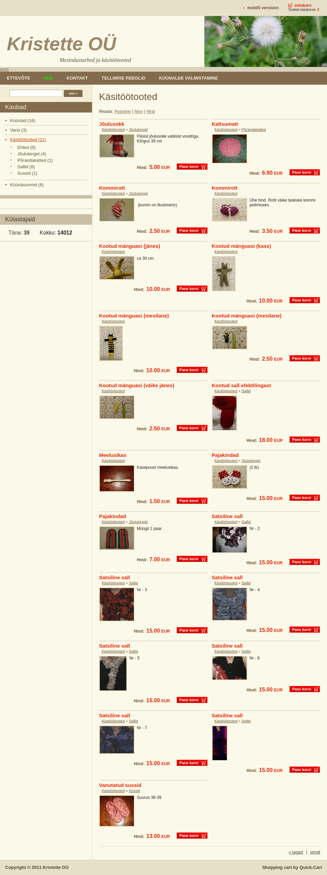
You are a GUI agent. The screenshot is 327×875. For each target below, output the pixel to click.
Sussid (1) (27, 173)
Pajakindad (225, 455)
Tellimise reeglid (123, 78)
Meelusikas (112, 455)
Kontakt (77, 78)
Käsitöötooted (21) (28, 139)
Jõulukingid (138, 129)
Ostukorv (303, 5)
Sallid (246, 391)
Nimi (139, 111)
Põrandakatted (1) (35, 160)
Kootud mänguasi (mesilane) (134, 316)
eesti (4, 69)
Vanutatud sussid (120, 785)
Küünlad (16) (22, 120)
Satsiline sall (227, 516)
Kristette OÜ (56, 867)
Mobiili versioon (263, 7)
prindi (315, 852)
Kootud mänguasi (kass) (241, 246)
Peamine (122, 111)
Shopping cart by (292, 867)
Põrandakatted (254, 129)
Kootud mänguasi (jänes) (129, 246)
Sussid (134, 791)
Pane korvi (189, 167)
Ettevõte (18, 78)
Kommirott (112, 188)
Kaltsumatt (225, 124)
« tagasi (296, 852)
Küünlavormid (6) (27, 184)
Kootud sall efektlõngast (241, 385)
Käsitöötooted (113, 129)
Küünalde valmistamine (188, 78)
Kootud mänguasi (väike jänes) (136, 385)
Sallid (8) (26, 166)
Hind (150, 111)
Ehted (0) (26, 147)
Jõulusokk (111, 124)
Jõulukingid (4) (31, 153)
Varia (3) (18, 130)
